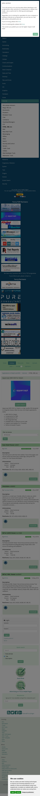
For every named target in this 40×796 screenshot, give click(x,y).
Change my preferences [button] (28, 792)
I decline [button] (18, 792)
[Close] (37, 3)
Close (35, 34)
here (19, 21)
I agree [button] (12, 792)
